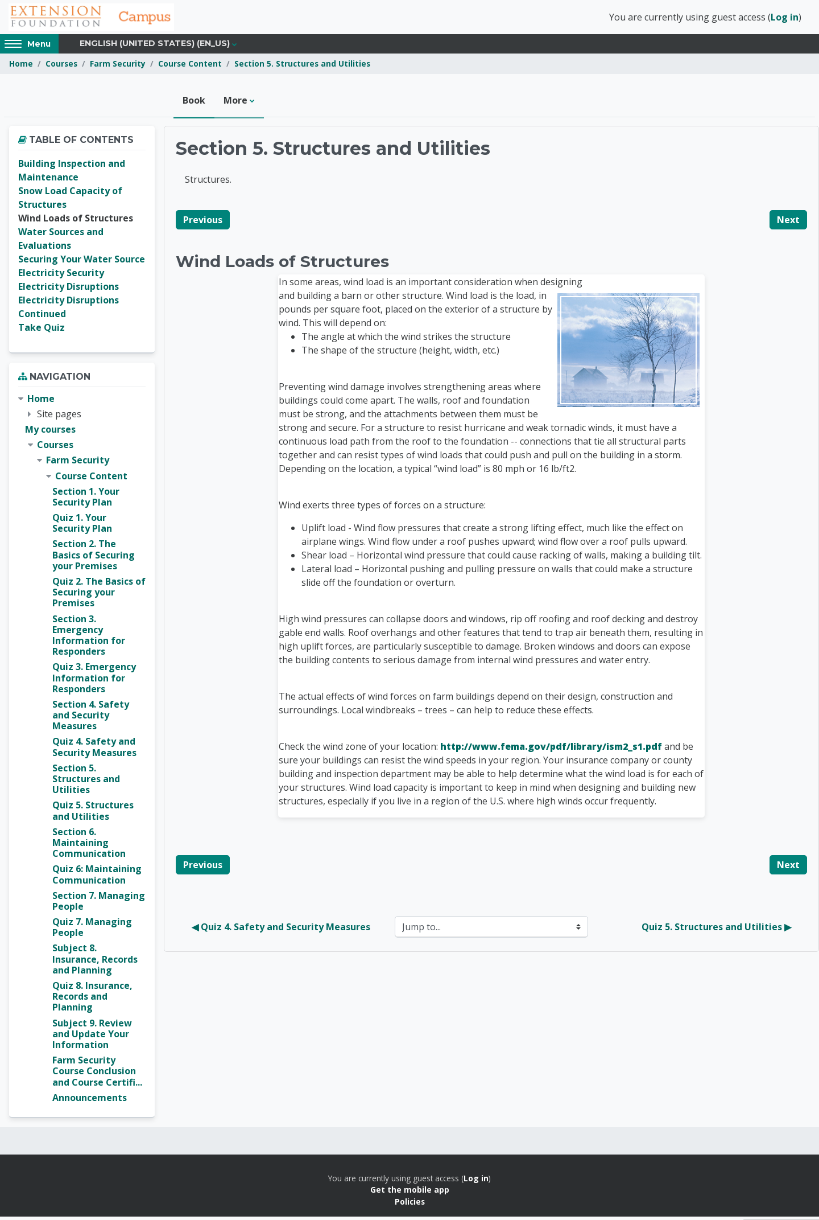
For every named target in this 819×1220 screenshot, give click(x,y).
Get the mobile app (409, 1193)
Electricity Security (61, 276)
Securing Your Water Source (81, 262)
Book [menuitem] (194, 103)
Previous (202, 222)
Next (788, 222)
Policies (410, 1204)
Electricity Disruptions (68, 290)
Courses (61, 66)
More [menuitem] (235, 103)
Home (21, 66)
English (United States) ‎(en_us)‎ (155, 47)
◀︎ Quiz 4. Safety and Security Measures (281, 930)
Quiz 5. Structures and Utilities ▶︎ (716, 930)
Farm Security (118, 66)
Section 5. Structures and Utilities (302, 66)
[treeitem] (82, 751)
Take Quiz (41, 330)
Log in (785, 19)
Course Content (190, 66)
